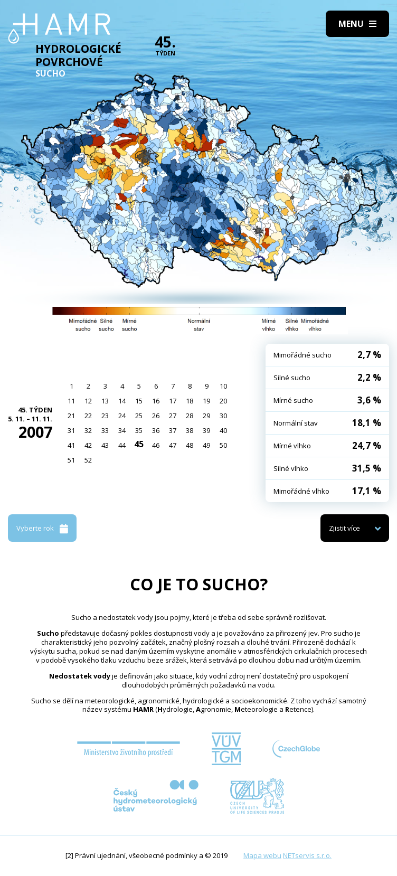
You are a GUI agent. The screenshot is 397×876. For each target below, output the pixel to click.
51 (71, 460)
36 (155, 430)
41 (71, 445)
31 (71, 430)
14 (122, 401)
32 (88, 430)
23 (105, 415)
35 (139, 430)
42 (88, 445)
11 (71, 401)
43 (105, 445)
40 (223, 430)
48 (189, 445)
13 (105, 401)
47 (172, 445)
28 (189, 415)
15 (139, 401)
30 (223, 415)
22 (88, 415)
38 (189, 430)
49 (206, 445)
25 (139, 415)
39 (206, 430)
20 (223, 401)
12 (88, 401)
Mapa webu (262, 855)
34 (122, 430)
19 (206, 401)
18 (189, 401)
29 (206, 415)
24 (122, 415)
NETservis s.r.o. (307, 855)
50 (223, 445)
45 (139, 444)
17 (172, 401)
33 (105, 430)
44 (122, 445)
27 (172, 415)
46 (155, 445)
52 (88, 460)
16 (155, 401)
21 (71, 415)
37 (172, 430)
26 (155, 415)
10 (223, 386)
